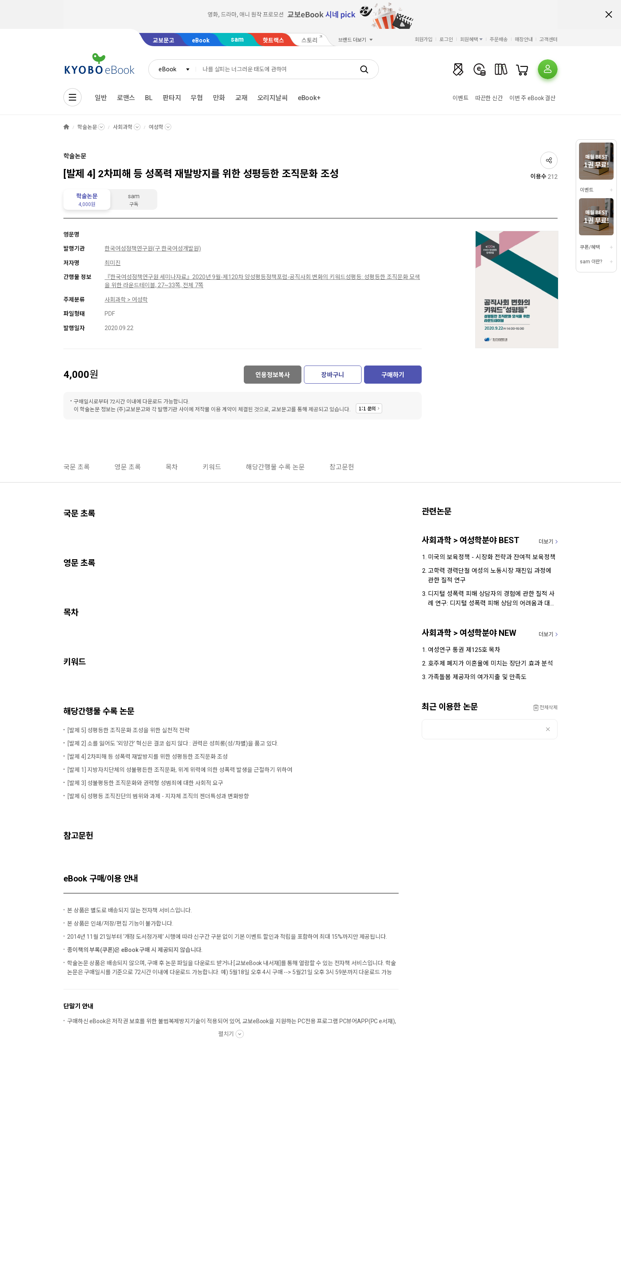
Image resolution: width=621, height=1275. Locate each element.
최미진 (113, 263)
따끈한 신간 (489, 98)
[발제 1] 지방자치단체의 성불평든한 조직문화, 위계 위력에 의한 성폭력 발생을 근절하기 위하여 (180, 769)
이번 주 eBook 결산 (532, 98)
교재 (241, 98)
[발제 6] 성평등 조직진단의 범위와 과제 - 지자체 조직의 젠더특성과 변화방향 (158, 796)
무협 (197, 98)
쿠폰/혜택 (590, 247)
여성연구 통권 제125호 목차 (464, 650)
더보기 (546, 541)
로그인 (446, 39)
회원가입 (424, 39)
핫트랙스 (273, 40)
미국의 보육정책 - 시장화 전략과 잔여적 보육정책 (492, 557)
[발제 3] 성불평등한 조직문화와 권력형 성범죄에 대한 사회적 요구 (145, 783)
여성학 (156, 127)
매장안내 (524, 39)
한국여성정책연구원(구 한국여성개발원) (153, 248)
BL (149, 98)
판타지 (172, 98)
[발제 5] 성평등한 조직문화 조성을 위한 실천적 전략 (129, 730)
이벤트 (461, 98)
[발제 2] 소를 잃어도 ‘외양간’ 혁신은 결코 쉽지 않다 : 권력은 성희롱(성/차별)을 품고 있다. (173, 743)
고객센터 (548, 39)
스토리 (309, 40)
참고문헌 (341, 467)
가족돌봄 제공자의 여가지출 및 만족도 (477, 677)
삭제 (548, 729)
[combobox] (172, 69)
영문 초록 (127, 467)
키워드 (212, 467)
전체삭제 (548, 707)
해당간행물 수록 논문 (275, 467)
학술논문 (87, 127)
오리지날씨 (272, 98)
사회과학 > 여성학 (126, 299)
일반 (101, 98)
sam (237, 39)
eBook (201, 40)
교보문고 (163, 40)
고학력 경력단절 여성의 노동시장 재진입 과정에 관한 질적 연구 (489, 575)
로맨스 (126, 98)
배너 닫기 (609, 14)
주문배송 (499, 39)
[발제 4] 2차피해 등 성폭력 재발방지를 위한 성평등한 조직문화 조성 (148, 756)
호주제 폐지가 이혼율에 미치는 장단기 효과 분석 (490, 663)
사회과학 (122, 127)
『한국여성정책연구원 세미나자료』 (148, 277)
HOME (66, 127)
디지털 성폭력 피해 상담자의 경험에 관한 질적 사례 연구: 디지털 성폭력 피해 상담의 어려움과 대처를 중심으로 (492, 599)
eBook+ (309, 98)
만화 (219, 98)
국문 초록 (76, 467)
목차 (172, 467)
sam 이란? (591, 262)
